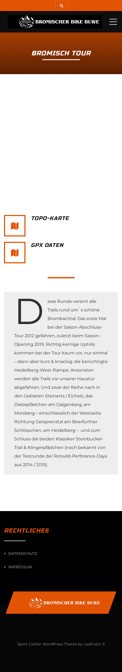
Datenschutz (22, 553)
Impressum (20, 567)
